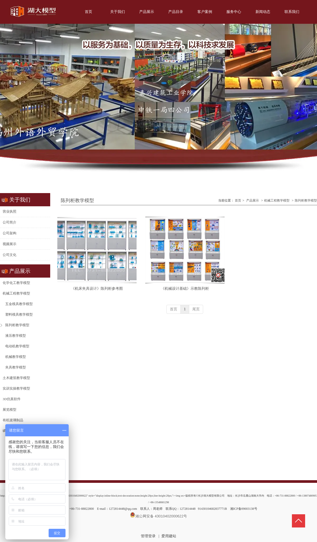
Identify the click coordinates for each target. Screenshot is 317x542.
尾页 (196, 309)
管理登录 (148, 536)
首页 (238, 200)
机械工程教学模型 (277, 200)
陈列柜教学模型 (306, 200)
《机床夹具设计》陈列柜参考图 (97, 289)
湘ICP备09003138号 (243, 509)
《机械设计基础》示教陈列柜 (185, 289)
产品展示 (252, 200)
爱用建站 (168, 536)
